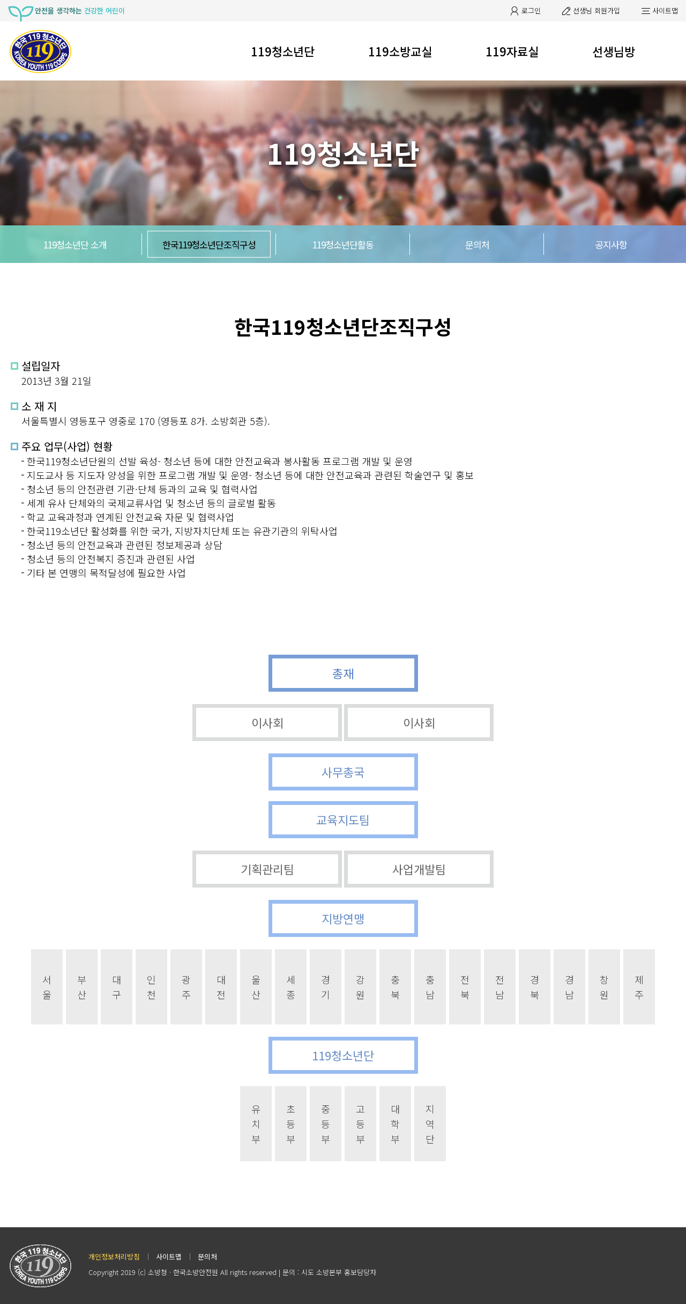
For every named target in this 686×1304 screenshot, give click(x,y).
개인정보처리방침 (114, 1256)
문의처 (477, 244)
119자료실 (512, 51)
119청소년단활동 (343, 244)
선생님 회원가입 (596, 10)
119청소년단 (283, 51)
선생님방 (613, 51)
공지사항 (611, 244)
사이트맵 (665, 10)
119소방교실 (400, 51)
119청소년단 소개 (75, 244)
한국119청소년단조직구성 (209, 244)
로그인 (531, 10)
